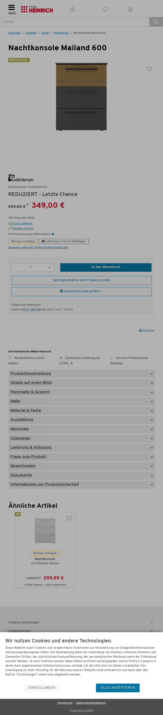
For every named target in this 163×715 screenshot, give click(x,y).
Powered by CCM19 (81, 710)
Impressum (65, 703)
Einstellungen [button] (41, 688)
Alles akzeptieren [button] (118, 688)
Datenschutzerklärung (91, 703)
